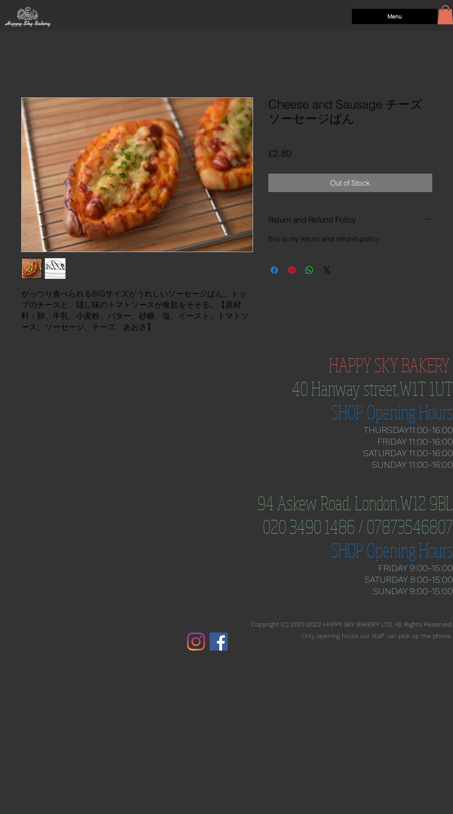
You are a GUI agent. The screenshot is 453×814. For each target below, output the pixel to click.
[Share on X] (326, 270)
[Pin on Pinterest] (291, 270)
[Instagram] (196, 642)
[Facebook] (219, 642)
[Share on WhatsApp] (309, 270)
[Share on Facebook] (274, 270)
